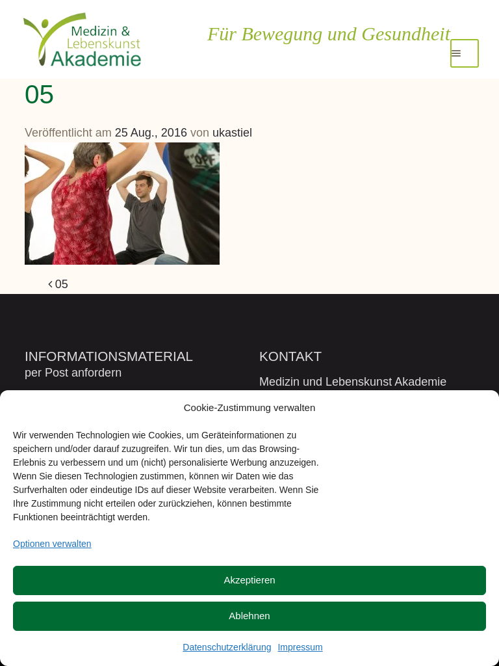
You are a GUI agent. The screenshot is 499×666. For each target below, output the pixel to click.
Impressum (299, 647)
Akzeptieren (249, 579)
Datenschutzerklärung (227, 647)
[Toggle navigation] (464, 53)
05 (58, 284)
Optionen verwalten (52, 544)
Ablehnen (249, 615)
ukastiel (232, 132)
